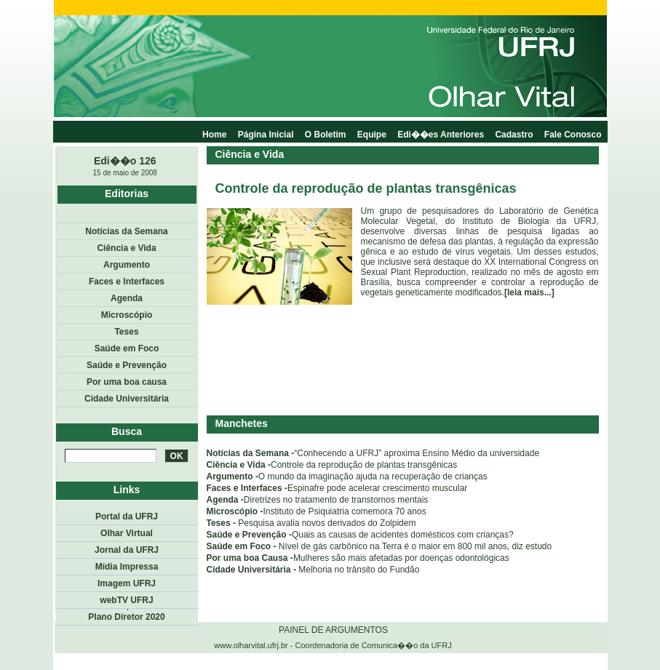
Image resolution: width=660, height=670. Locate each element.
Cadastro (514, 134)
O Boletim (325, 134)
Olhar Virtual (126, 533)
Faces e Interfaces (126, 281)
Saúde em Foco (127, 348)
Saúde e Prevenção (127, 365)
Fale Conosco (573, 134)
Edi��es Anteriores (440, 134)
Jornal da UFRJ (127, 550)
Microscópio (127, 315)
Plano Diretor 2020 (126, 617)
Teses (126, 332)
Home (214, 134)
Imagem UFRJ (127, 583)
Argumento (126, 265)
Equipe (371, 134)
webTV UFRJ (126, 600)
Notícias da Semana (126, 231)
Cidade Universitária (126, 399)
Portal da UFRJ (126, 516)
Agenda (127, 298)
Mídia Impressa (127, 567)
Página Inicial (266, 134)
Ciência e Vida (126, 248)
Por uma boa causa (127, 382)
